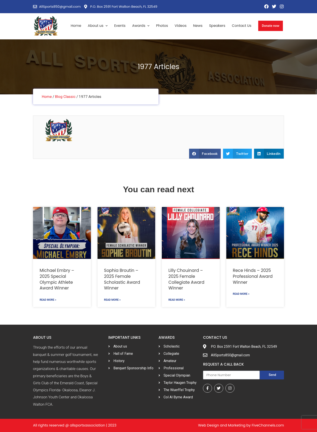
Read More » (48, 299)
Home (76, 25)
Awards (140, 25)
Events (120, 25)
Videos (180, 25)
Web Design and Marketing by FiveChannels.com (241, 425)
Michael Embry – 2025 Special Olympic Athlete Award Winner (57, 279)
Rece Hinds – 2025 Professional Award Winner (253, 276)
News (198, 25)
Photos (162, 25)
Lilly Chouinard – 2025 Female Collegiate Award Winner (186, 279)
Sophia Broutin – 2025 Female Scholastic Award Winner (122, 279)
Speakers (217, 25)
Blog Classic (65, 96)
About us (98, 25)
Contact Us (241, 25)
